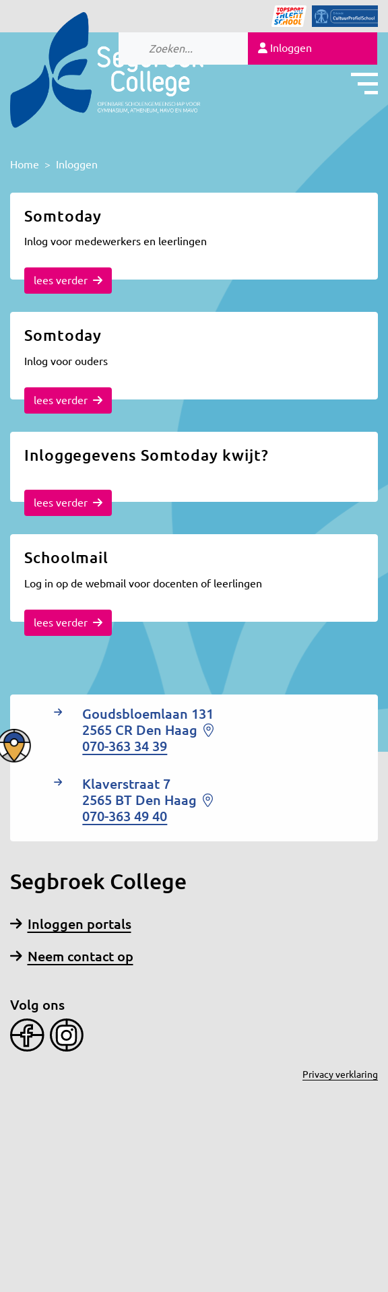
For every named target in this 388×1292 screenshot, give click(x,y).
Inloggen (285, 48)
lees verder (68, 280)
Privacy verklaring (340, 1074)
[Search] (203, 48)
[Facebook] (27, 1034)
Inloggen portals (70, 924)
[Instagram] (64, 1034)
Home (24, 164)
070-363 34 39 (124, 746)
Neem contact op (71, 956)
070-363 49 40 (124, 816)
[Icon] (280, 16)
